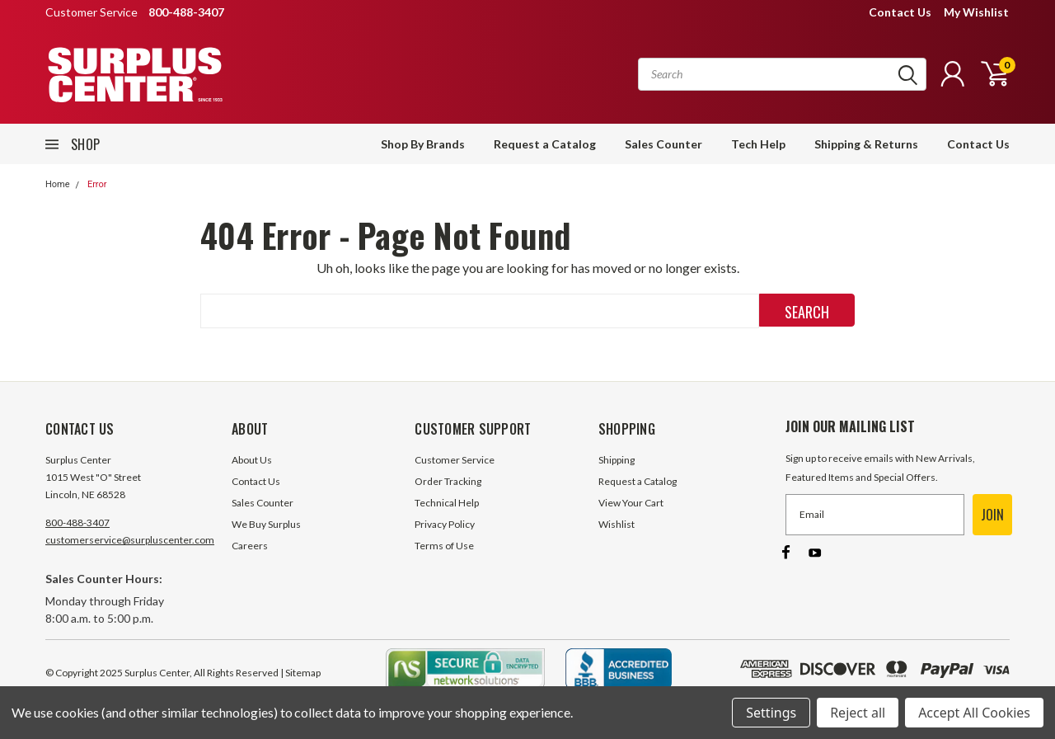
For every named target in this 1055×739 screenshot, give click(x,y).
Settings (771, 713)
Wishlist (616, 524)
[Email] (874, 514)
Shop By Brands (423, 144)
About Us (252, 460)
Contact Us (900, 12)
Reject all (857, 713)
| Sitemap (300, 672)
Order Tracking (448, 481)
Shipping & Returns (866, 144)
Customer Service (455, 460)
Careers (250, 545)
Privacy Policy (445, 524)
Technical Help (447, 503)
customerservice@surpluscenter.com (129, 540)
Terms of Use (444, 545)
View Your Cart (630, 503)
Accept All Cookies (974, 713)
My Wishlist (976, 12)
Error (97, 184)
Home (57, 184)
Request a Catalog (545, 144)
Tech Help (758, 144)
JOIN (992, 515)
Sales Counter (663, 144)
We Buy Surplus (266, 524)
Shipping (616, 460)
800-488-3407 (77, 522)
